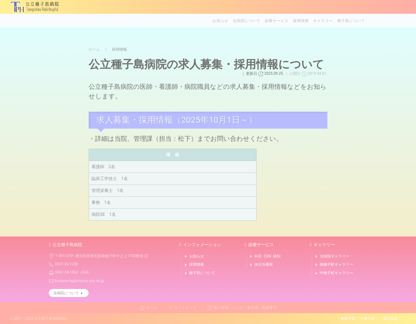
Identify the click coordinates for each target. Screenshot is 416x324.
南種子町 (347, 318)
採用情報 (301, 21)
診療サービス (277, 21)
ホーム (94, 49)
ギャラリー (323, 21)
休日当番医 (260, 265)
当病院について (247, 21)
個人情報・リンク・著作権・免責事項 (242, 307)
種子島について (351, 21)
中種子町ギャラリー (333, 273)
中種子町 (367, 318)
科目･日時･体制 (264, 256)
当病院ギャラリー (331, 256)
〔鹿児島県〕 (390, 318)
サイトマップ (182, 307)
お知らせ (220, 21)
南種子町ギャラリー (333, 265)
